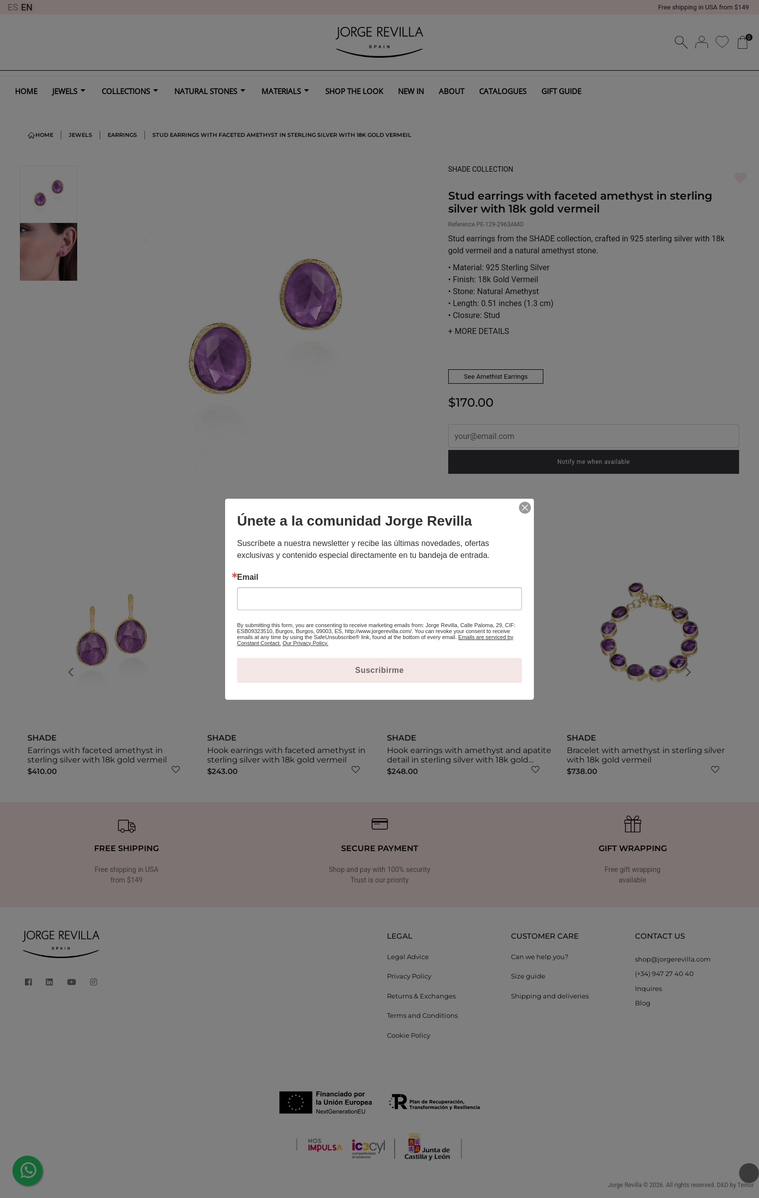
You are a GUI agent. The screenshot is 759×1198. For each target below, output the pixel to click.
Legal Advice (408, 957)
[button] (74, 672)
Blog (642, 1003)
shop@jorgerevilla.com (673, 959)
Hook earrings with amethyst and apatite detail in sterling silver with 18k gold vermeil (469, 760)
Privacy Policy (409, 976)
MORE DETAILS (478, 331)
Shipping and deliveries (550, 996)
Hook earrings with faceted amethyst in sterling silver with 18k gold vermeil (286, 755)
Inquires (648, 988)
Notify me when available (593, 461)
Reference (461, 224)
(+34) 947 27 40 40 (664, 974)
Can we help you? (539, 957)
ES (12, 7)
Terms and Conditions (422, 1015)
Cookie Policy (408, 1035)
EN (26, 7)
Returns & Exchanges (421, 996)
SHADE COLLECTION (480, 169)
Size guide (528, 976)
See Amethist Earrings (496, 376)
